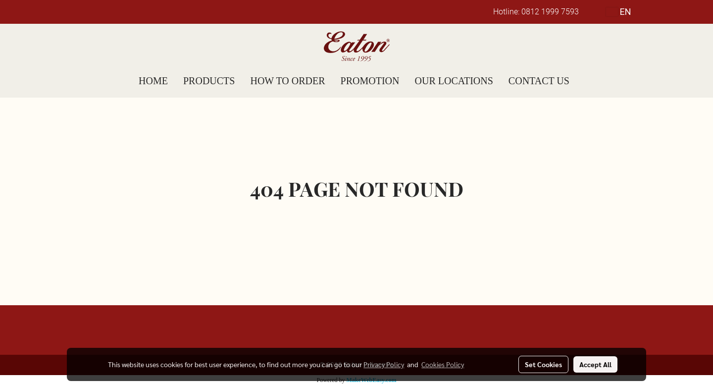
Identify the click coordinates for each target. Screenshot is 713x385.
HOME (153, 80)
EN (618, 11)
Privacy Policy (383, 364)
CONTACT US (539, 80)
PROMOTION (370, 80)
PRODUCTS (209, 80)
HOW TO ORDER (287, 80)
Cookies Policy (442, 364)
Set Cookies (543, 364)
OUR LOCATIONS (454, 80)
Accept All (595, 364)
